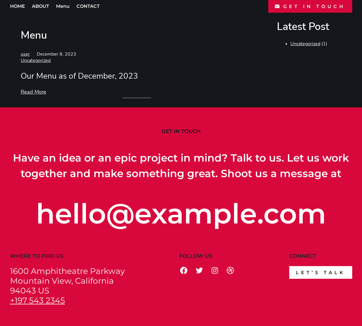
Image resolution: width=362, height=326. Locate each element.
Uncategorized (36, 60)
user (25, 54)
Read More (33, 91)
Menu (63, 6)
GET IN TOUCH (314, 6)
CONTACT (88, 6)
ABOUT (40, 6)
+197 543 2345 (37, 300)
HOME (17, 6)
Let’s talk (320, 272)
